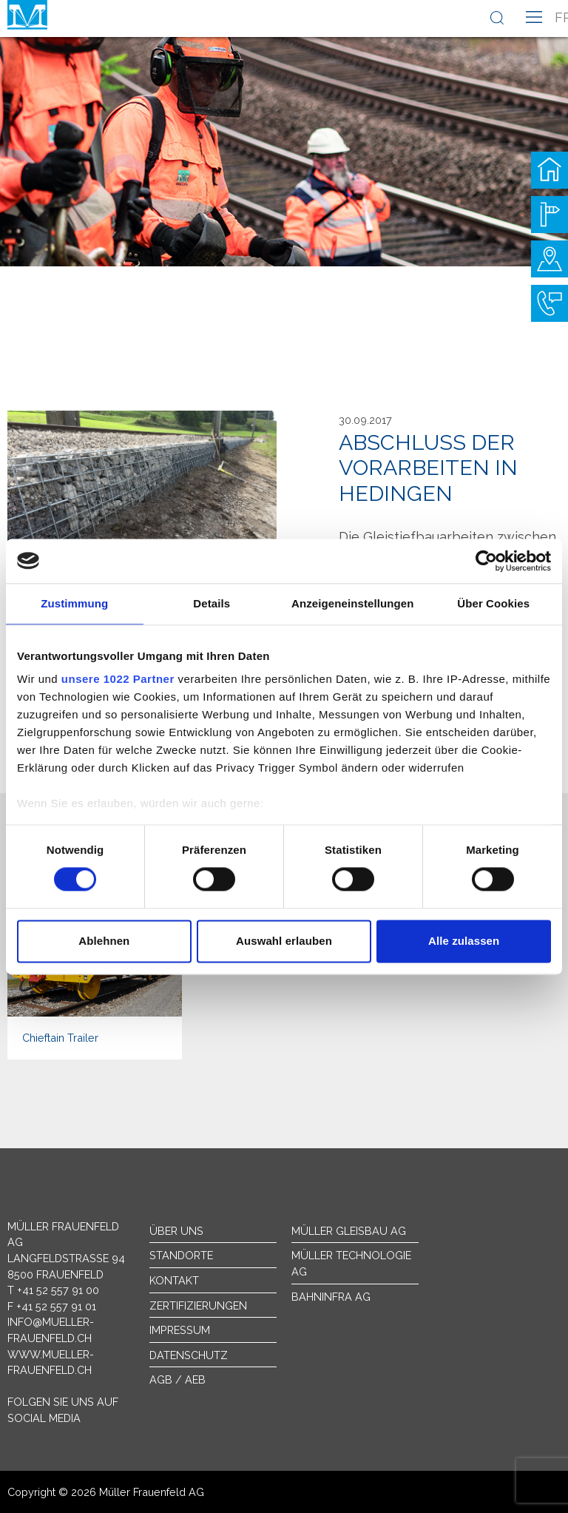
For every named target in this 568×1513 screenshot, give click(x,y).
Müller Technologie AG (351, 1263)
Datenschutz (188, 1355)
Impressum (179, 1330)
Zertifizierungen (198, 1305)
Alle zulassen (463, 940)
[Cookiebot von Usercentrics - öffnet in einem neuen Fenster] (486, 561)
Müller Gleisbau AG (348, 1230)
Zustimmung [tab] (74, 603)
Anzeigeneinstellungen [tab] (352, 603)
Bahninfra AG (331, 1296)
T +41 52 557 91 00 (53, 1290)
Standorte (181, 1255)
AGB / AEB (177, 1379)
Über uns (176, 1230)
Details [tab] (211, 603)
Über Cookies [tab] (493, 603)
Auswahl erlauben (284, 940)
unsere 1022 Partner (118, 679)
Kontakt (174, 1280)
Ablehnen (103, 940)
